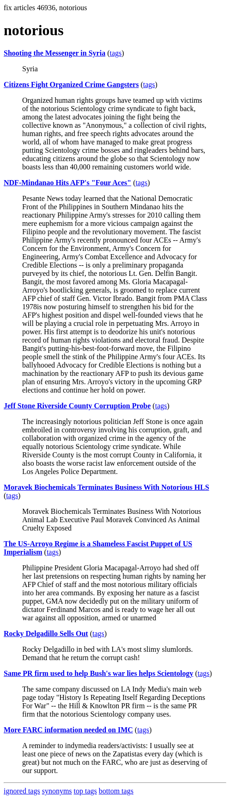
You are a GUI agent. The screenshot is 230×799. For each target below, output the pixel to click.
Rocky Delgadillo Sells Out (46, 633)
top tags (85, 791)
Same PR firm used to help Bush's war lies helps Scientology (98, 673)
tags (115, 53)
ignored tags (22, 791)
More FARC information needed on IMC (68, 730)
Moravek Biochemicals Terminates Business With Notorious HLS (106, 487)
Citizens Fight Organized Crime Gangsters (71, 84)
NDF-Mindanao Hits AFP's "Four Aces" (67, 183)
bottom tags (116, 791)
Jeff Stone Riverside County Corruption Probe (77, 406)
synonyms (57, 791)
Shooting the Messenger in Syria (54, 53)
